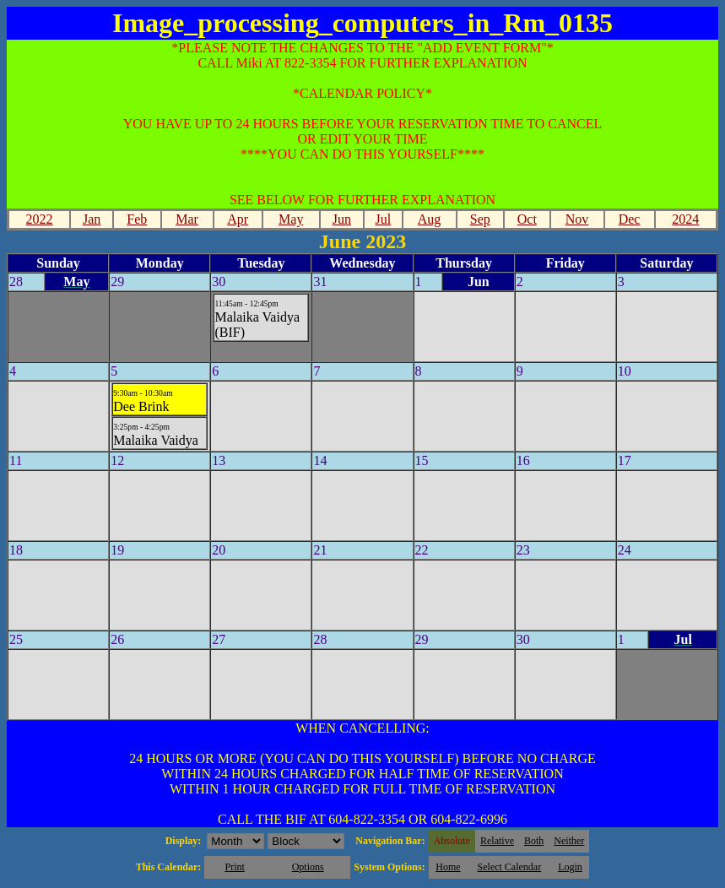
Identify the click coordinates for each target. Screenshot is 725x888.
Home (448, 867)
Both (534, 841)
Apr (237, 219)
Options (308, 867)
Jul (384, 219)
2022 (39, 219)
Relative (497, 841)
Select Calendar (510, 867)
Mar (187, 219)
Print (234, 867)
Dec (630, 219)
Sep (480, 219)
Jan (91, 219)
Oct (527, 219)
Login (570, 867)
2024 (685, 219)
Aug (429, 219)
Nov (577, 219)
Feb (137, 219)
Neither (569, 841)
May (291, 219)
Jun (342, 219)
